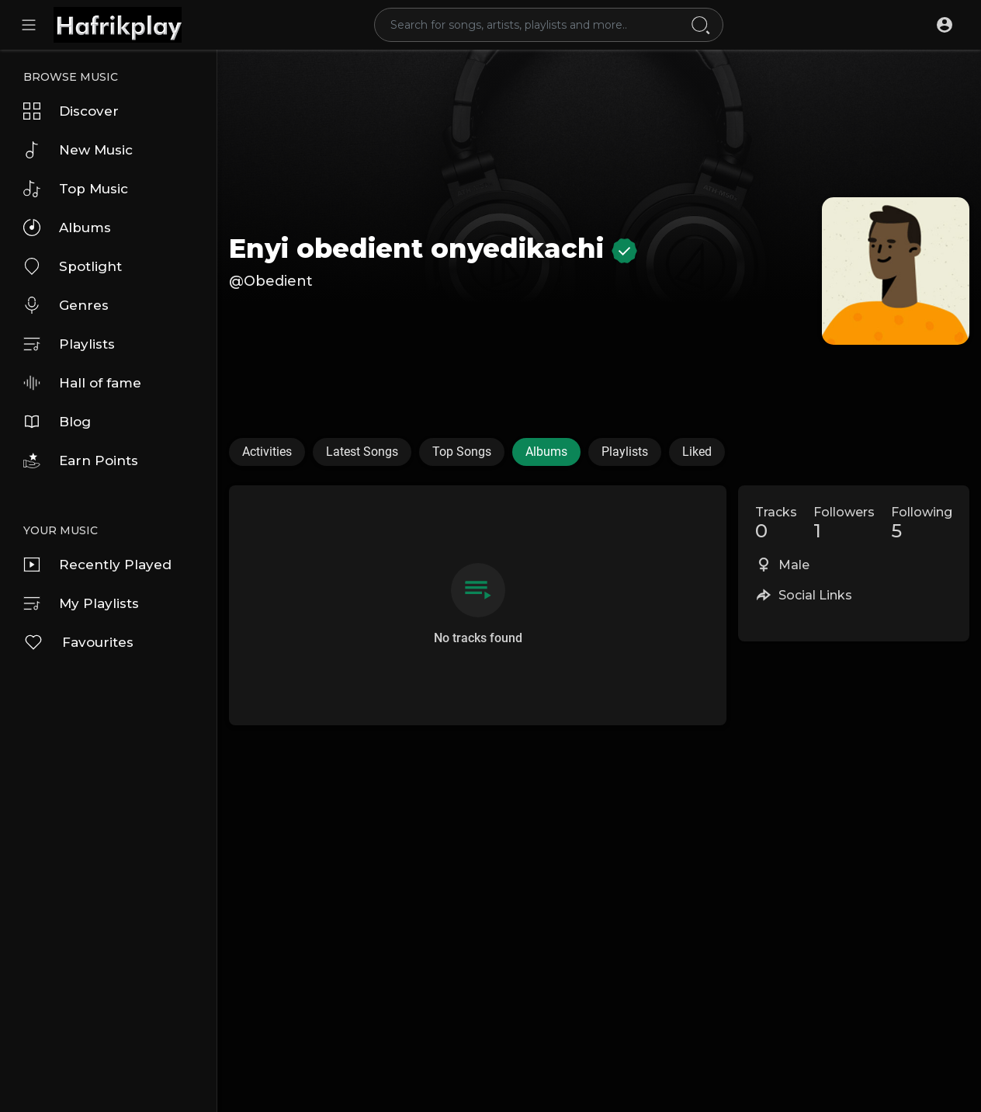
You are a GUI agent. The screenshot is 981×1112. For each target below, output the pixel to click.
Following (921, 523)
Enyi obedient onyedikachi (433, 248)
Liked (697, 451)
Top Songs (461, 451)
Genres (66, 305)
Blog (57, 421)
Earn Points (80, 460)
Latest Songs (362, 451)
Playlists (69, 344)
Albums (67, 227)
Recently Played (97, 564)
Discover (71, 111)
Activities (267, 451)
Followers (844, 523)
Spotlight (72, 266)
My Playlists (81, 603)
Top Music (75, 188)
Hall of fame (82, 382)
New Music (78, 149)
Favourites (78, 642)
